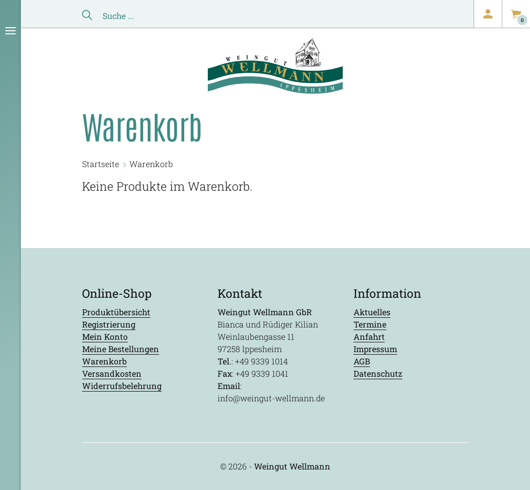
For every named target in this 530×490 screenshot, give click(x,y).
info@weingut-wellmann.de (271, 398)
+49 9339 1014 (261, 361)
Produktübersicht (116, 312)
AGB (362, 361)
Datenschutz (378, 373)
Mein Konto (105, 336)
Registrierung (108, 324)
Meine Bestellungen (120, 348)
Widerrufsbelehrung (122, 385)
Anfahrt (369, 336)
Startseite (100, 163)
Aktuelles (372, 312)
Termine (370, 324)
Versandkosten (112, 373)
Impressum (375, 348)
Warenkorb (104, 361)
